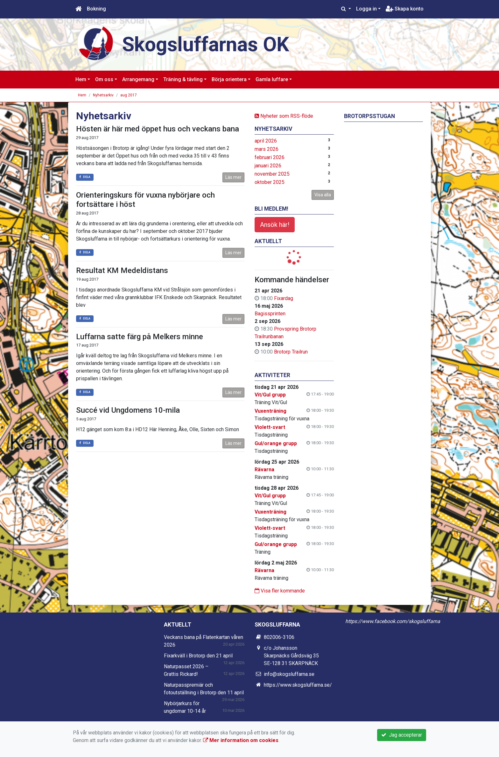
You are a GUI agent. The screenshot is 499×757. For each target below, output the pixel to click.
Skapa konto (405, 9)
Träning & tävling (183, 79)
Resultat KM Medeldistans (122, 270)
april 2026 (266, 141)
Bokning (96, 9)
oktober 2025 (270, 182)
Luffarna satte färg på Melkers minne (139, 336)
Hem (80, 79)
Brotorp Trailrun (291, 352)
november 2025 (272, 174)
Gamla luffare (272, 79)
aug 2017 (128, 95)
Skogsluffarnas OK (205, 44)
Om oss (104, 79)
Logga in (366, 9)
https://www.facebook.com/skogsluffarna (392, 621)
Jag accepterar (401, 735)
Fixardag (283, 298)
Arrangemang (138, 79)
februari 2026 (270, 157)
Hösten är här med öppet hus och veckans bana (157, 128)
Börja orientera (229, 79)
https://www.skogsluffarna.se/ (298, 685)
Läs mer (233, 177)
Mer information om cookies (240, 740)
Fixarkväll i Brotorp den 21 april (198, 656)
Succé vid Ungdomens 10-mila (128, 410)
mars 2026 (266, 149)
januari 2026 (268, 166)
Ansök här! (274, 224)
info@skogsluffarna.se (289, 674)
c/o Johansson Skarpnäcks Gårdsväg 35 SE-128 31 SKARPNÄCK (291, 655)
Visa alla (322, 194)
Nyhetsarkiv (103, 95)
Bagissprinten (270, 314)
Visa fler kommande (280, 591)
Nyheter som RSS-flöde (284, 116)
